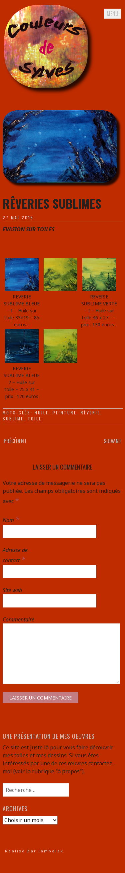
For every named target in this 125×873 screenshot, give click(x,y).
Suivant (112, 441)
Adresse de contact (15, 555)
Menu (112, 14)
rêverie (90, 412)
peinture (65, 412)
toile (35, 418)
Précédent (15, 441)
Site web (12, 590)
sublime (13, 418)
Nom (11, 519)
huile (42, 412)
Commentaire (17, 619)
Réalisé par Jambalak (34, 850)
